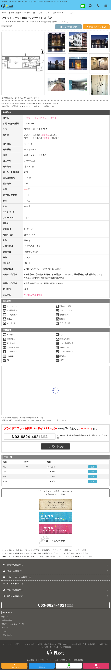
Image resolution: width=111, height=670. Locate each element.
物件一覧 (4, 616)
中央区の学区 (30, 556)
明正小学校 (50, 556)
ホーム (4, 12)
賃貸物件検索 (6, 620)
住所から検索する (16, 12)
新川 (35, 12)
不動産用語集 (77, 660)
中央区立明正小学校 (33, 294)
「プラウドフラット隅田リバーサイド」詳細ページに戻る (55, 493)
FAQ (56, 660)
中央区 (28, 12)
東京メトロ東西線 (32, 550)
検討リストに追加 (96, 26)
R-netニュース (65, 660)
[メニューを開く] (106, 6)
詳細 (92, 467)
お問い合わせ (55, 446)
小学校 (41, 556)
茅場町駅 (45, 134)
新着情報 (4, 627)
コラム (4, 631)
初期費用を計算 (68, 26)
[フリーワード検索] (90, 6)
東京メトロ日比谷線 (33, 553)
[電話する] (98, 6)
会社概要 (30, 660)
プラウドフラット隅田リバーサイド (53, 12)
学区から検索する (16, 556)
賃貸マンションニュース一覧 (12, 624)
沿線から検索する (16, 550)
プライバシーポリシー (44, 660)
